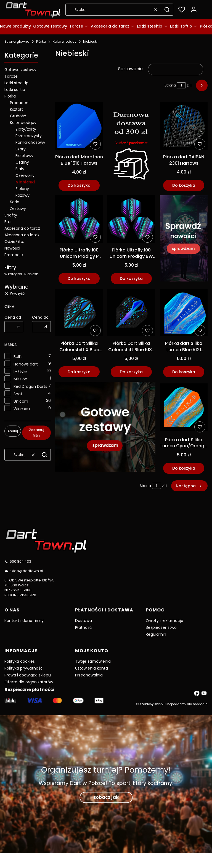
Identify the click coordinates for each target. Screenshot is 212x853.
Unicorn (21, 401)
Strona (170, 85)
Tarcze (11, 76)
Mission (20, 379)
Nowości (12, 248)
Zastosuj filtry (36, 432)
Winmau (22, 408)
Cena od (12, 317)
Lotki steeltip (16, 83)
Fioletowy (24, 155)
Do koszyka (79, 185)
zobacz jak (106, 797)
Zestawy (18, 208)
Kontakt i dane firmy (24, 620)
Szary (20, 149)
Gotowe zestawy (20, 69)
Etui (7, 221)
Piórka (41, 41)
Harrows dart (26, 364)
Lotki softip (14, 89)
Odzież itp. (14, 241)
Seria (14, 202)
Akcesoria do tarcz (22, 228)
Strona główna (17, 41)
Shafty (10, 215)
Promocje (13, 255)
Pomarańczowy (30, 142)
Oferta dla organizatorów (28, 682)
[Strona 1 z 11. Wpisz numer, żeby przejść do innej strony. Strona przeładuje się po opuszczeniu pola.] (181, 85)
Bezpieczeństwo (161, 627)
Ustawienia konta (91, 668)
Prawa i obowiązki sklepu (27, 675)
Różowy (22, 195)
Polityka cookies (19, 661)
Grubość (18, 116)
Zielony (22, 188)
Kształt (16, 109)
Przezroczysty (28, 136)
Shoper (198, 704)
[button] (167, 9)
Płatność (83, 627)
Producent (20, 102)
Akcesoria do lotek (21, 235)
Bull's (18, 356)
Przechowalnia (89, 675)
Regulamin (156, 634)
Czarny (22, 162)
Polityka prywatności (24, 668)
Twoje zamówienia (93, 661)
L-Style (20, 371)
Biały (19, 169)
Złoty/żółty (25, 129)
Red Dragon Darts (30, 386)
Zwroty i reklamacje (164, 620)
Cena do (40, 317)
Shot (18, 394)
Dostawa (83, 620)
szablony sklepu (152, 704)
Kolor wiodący (64, 41)
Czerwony (25, 175)
